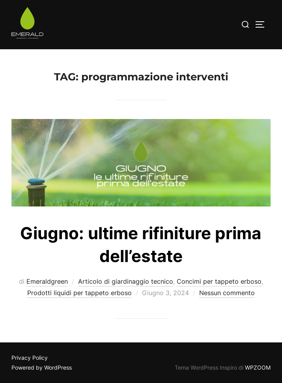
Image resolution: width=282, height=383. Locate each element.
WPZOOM (258, 367)
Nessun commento (227, 293)
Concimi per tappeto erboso (219, 281)
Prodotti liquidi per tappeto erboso (79, 293)
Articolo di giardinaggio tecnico (125, 281)
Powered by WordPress (41, 367)
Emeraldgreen (47, 281)
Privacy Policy (29, 357)
